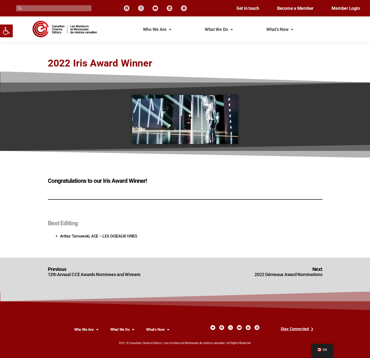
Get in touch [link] (237, 8)
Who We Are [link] (157, 29)
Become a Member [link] (289, 8)
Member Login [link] (344, 8)
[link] (6, 31)
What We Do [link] (219, 29)
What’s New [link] (279, 29)
